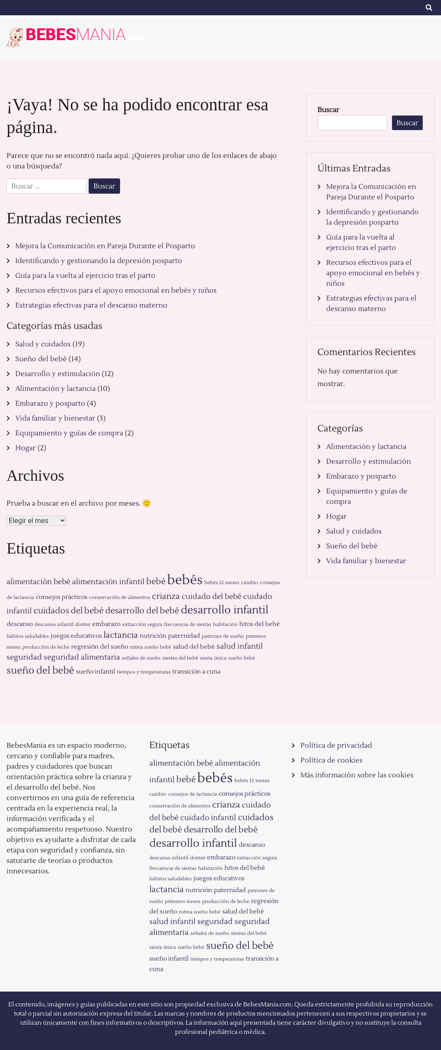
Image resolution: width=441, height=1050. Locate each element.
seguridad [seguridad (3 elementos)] (24, 657)
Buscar (328, 110)
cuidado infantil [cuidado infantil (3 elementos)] (208, 818)
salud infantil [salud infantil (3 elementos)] (240, 646)
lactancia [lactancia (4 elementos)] (120, 635)
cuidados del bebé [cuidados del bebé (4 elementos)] (68, 610)
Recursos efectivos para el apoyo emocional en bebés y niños (116, 290)
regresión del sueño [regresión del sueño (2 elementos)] (99, 647)
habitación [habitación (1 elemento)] (225, 624)
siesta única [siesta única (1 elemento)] (213, 658)
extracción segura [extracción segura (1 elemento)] (142, 624)
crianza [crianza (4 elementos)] (166, 596)
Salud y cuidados (43, 344)
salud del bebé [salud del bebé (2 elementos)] (194, 647)
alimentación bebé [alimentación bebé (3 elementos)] (38, 582)
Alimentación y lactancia (55, 388)
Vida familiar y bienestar (55, 418)
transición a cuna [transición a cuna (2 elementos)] (196, 671)
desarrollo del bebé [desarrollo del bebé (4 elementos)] (142, 610)
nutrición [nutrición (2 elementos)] (153, 636)
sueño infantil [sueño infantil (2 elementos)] (95, 671)
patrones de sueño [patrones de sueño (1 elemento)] (223, 636)
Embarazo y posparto (50, 403)
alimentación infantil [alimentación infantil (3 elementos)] (108, 582)
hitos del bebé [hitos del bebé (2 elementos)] (259, 624)
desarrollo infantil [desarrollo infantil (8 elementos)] (225, 610)
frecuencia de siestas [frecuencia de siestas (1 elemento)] (187, 624)
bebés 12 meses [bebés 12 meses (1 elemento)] (221, 582)
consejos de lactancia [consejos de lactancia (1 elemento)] (192, 794)
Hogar (25, 448)
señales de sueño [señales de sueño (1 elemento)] (141, 658)
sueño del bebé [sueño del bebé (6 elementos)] (40, 670)
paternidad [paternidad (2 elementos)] (184, 636)
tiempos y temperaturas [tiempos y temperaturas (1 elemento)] (144, 672)
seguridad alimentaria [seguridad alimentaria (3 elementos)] (82, 657)
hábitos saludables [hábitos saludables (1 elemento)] (28, 636)
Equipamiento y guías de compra (69, 433)
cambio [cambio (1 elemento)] (249, 582)
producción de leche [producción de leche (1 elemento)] (45, 647)
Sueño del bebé (41, 359)
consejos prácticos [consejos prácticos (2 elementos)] (61, 597)
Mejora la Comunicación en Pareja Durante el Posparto (105, 246)
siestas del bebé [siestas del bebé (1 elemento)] (180, 658)
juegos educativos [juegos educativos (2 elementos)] (76, 636)
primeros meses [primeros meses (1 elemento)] (182, 901)
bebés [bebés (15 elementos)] (185, 580)
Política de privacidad (336, 745)
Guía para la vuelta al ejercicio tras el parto (85, 275)
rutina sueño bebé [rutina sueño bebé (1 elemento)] (150, 647)
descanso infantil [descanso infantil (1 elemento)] (53, 624)
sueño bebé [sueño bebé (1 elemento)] (241, 658)
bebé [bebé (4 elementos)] (155, 581)
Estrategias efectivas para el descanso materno (91, 305)
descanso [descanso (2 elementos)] (20, 624)
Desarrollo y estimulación (57, 373)
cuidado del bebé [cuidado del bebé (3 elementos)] (211, 597)
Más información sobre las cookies (356, 775)
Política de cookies (331, 760)
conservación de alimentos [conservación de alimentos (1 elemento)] (119, 597)
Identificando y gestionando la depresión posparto (98, 261)
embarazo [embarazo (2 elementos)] (106, 624)
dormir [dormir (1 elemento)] (82, 624)
